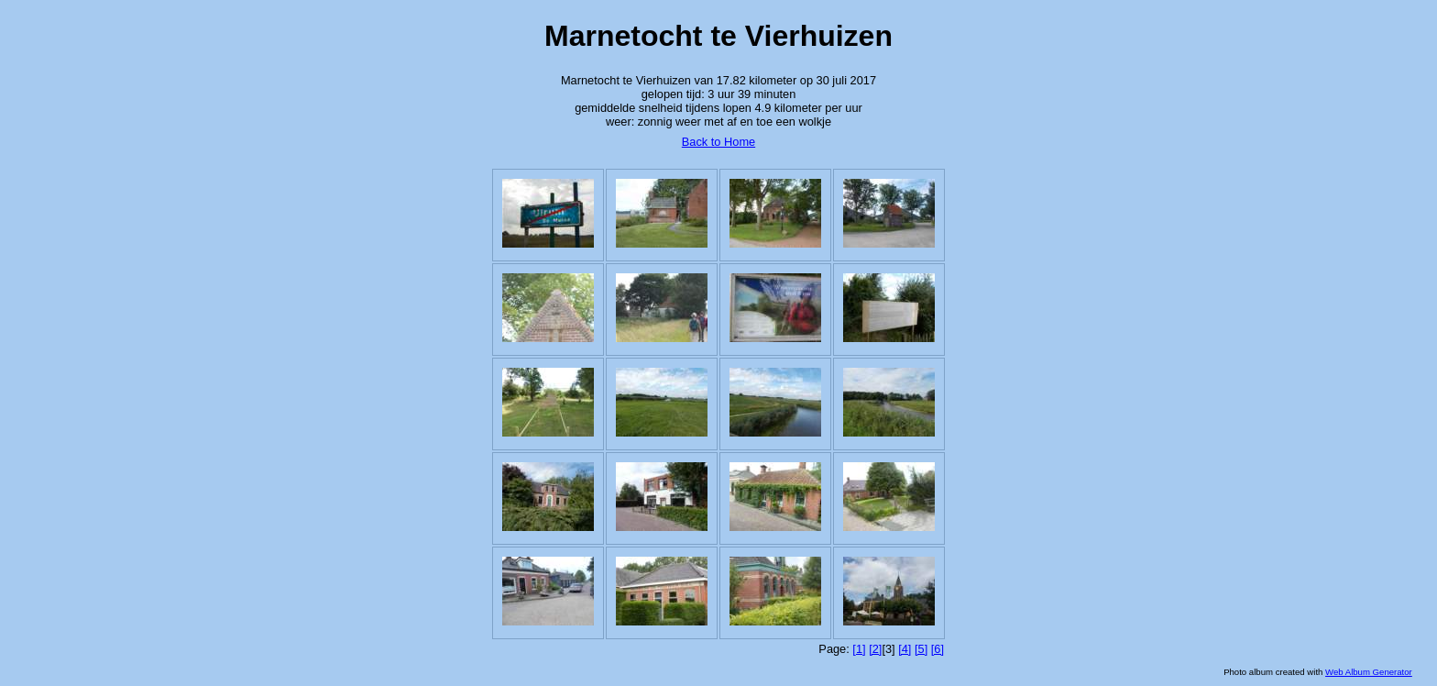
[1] (858, 649)
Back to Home (718, 142)
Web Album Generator (1368, 672)
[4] (904, 649)
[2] (875, 649)
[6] (937, 649)
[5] (921, 649)
